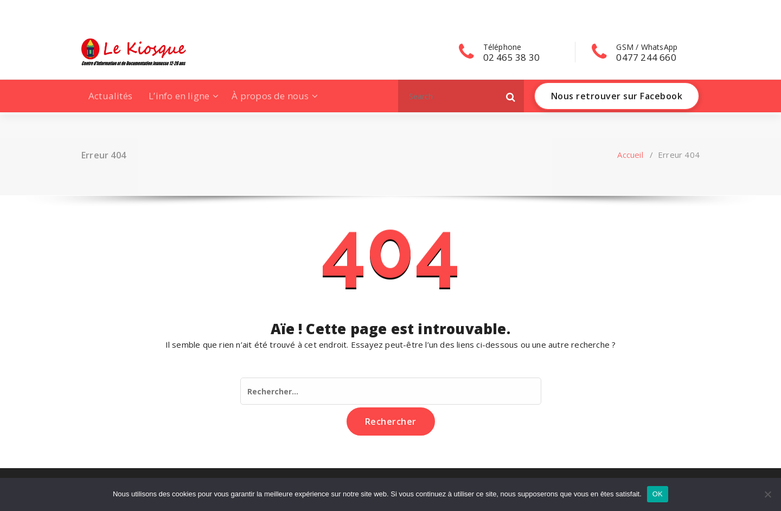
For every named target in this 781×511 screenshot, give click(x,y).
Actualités (110, 96)
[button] (511, 96)
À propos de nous (270, 96)
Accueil (630, 154)
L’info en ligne (179, 96)
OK (657, 494)
